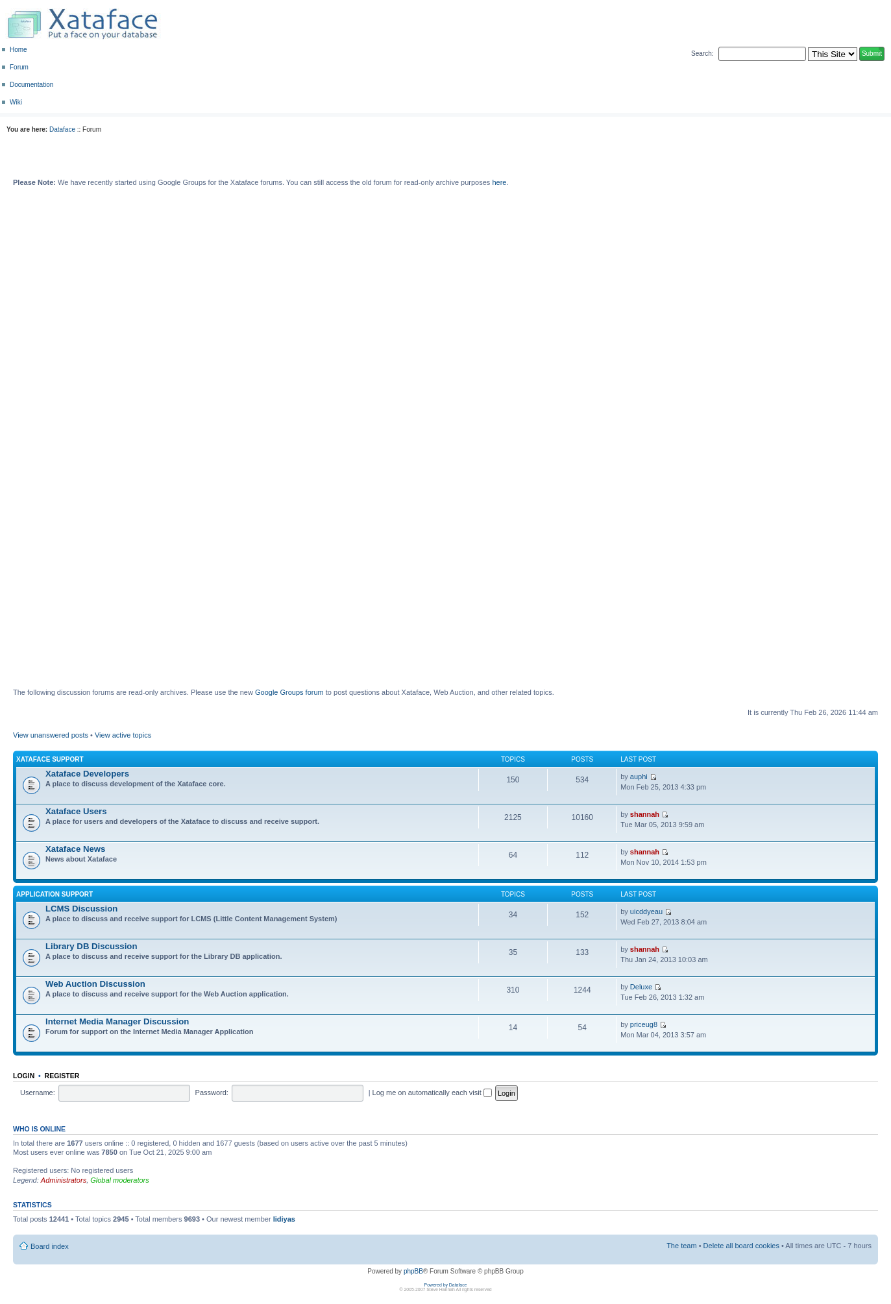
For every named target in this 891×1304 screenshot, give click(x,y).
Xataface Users (76, 811)
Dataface (62, 129)
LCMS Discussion (81, 908)
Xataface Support (50, 759)
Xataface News (75, 849)
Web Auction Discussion (95, 984)
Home (18, 49)
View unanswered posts (50, 735)
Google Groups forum (289, 692)
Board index (50, 1246)
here (499, 182)
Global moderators (119, 1180)
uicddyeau (646, 911)
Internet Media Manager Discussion (117, 1021)
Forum (19, 67)
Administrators (63, 1180)
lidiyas (284, 1219)
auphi (639, 776)
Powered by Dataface (445, 1285)
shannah (644, 814)
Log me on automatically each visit (432, 1092)
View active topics (123, 735)
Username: (37, 1092)
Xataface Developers (87, 774)
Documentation (31, 84)
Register (62, 1076)
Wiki (16, 102)
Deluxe (641, 987)
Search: (702, 53)
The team (681, 1246)
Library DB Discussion (91, 946)
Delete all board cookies (741, 1246)
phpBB (413, 1271)
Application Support (54, 894)
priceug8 (643, 1024)
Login (23, 1076)
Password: (211, 1092)
